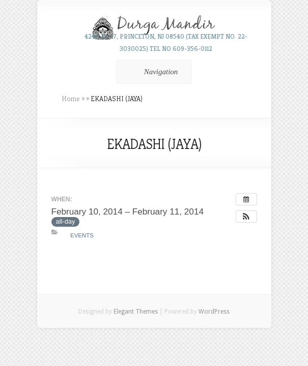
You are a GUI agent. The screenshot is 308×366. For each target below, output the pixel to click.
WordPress (214, 311)
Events (82, 235)
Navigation (152, 72)
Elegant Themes (136, 311)
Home (71, 98)
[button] (246, 216)
